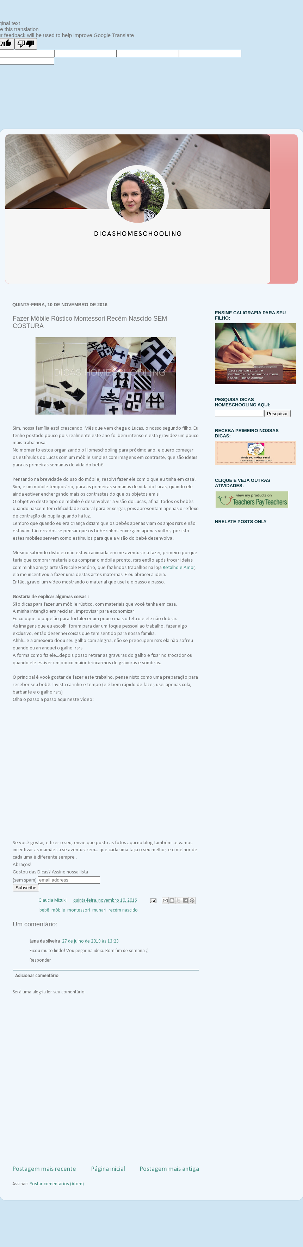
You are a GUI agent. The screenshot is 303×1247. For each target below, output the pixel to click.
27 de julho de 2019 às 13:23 (90, 941)
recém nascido (123, 910)
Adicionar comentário (36, 976)
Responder (40, 960)
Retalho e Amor (179, 567)
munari (99, 910)
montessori (78, 910)
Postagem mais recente (44, 1169)
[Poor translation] (25, 44)
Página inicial (108, 1169)
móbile (58, 910)
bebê (44, 910)
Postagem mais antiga (169, 1169)
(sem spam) (25, 880)
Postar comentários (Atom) (57, 1184)
